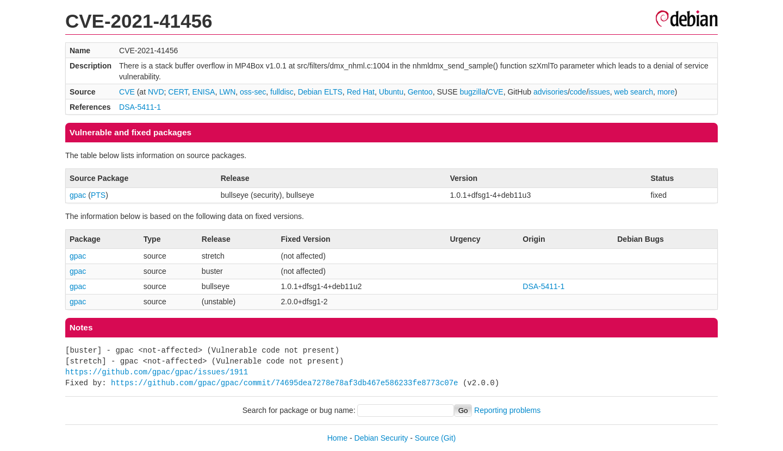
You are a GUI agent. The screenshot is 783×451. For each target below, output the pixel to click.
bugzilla (472, 91)
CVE (127, 91)
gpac (78, 195)
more (666, 91)
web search (634, 91)
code (578, 91)
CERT (178, 91)
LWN (227, 91)
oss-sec (253, 91)
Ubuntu (391, 91)
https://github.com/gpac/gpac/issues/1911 (156, 372)
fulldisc (282, 91)
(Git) (448, 438)
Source (427, 438)
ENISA (203, 91)
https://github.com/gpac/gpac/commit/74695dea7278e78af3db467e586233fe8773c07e (284, 383)
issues (599, 91)
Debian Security (381, 438)
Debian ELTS (320, 91)
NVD (156, 91)
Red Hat (361, 91)
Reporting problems (507, 410)
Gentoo (420, 91)
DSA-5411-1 (140, 107)
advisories (550, 91)
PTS (98, 195)
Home (337, 438)
